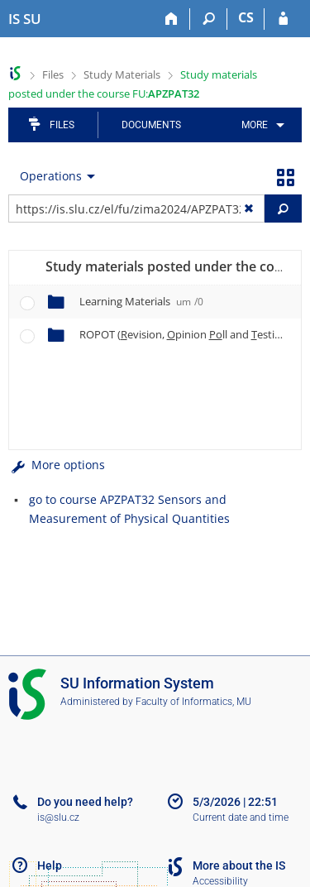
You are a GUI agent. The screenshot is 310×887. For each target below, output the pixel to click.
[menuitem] (260, 125)
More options (56, 464)
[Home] (171, 19)
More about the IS (239, 865)
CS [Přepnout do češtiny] (246, 17)
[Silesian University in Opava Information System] (24, 19)
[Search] (208, 19)
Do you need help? (85, 801)
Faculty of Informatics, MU (193, 701)
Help (49, 865)
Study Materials (121, 74)
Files (53, 74)
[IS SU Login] (283, 19)
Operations (51, 176)
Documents (151, 125)
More (254, 125)
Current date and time (241, 817)
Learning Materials (141, 301)
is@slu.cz (58, 817)
